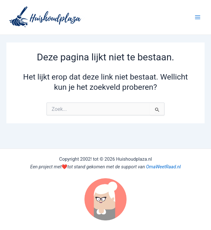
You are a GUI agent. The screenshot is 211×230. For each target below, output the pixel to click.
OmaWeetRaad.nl (163, 167)
